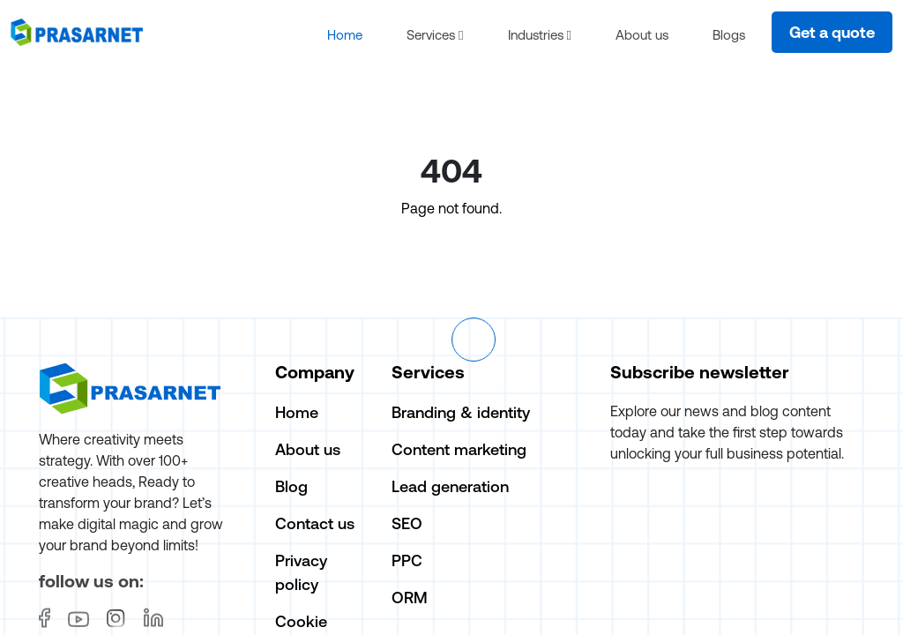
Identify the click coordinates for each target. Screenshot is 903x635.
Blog (291, 487)
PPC (407, 561)
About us (642, 34)
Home (344, 34)
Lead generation (450, 487)
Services (435, 34)
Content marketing (459, 450)
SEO (407, 524)
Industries (539, 34)
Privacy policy (301, 573)
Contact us (314, 524)
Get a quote (832, 32)
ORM (410, 598)
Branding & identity (461, 413)
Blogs (729, 34)
